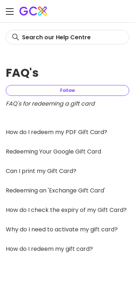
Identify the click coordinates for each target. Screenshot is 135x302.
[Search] (67, 37)
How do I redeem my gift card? (49, 249)
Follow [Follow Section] (67, 90)
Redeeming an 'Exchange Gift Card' (55, 190)
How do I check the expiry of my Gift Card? (66, 210)
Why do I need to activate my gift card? (62, 229)
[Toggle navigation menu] (10, 12)
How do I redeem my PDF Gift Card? (56, 132)
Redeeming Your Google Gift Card (53, 151)
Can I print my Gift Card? (41, 171)
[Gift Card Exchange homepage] (33, 10)
